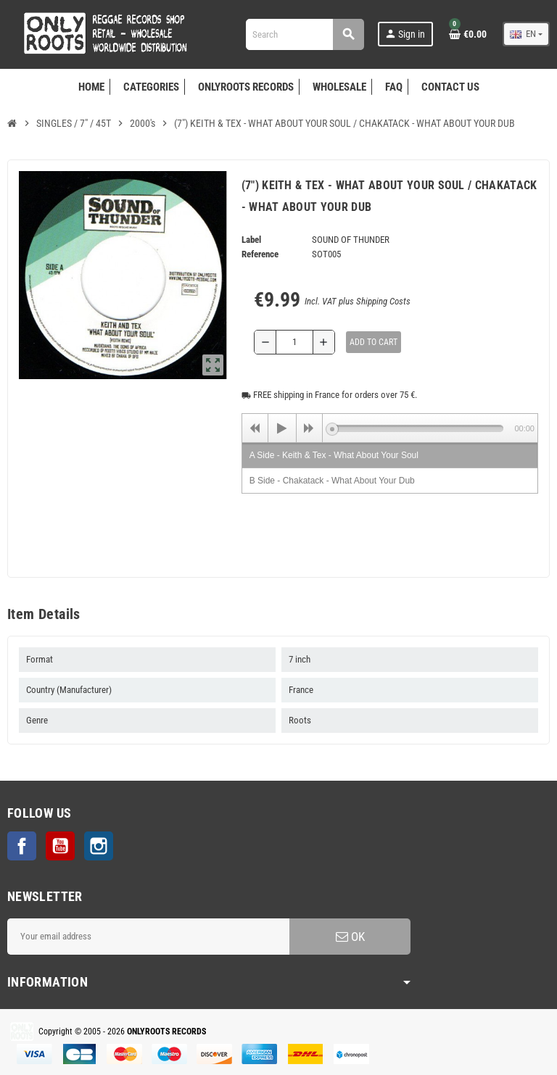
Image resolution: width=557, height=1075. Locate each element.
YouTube (60, 845)
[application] (390, 427)
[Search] (304, 34)
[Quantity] (294, 342)
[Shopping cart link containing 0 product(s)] (467, 34)
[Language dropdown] (526, 34)
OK (350, 936)
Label (251, 239)
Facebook (21, 845)
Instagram (98, 845)
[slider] (418, 428)
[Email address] (148, 936)
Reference (260, 254)
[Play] (282, 428)
